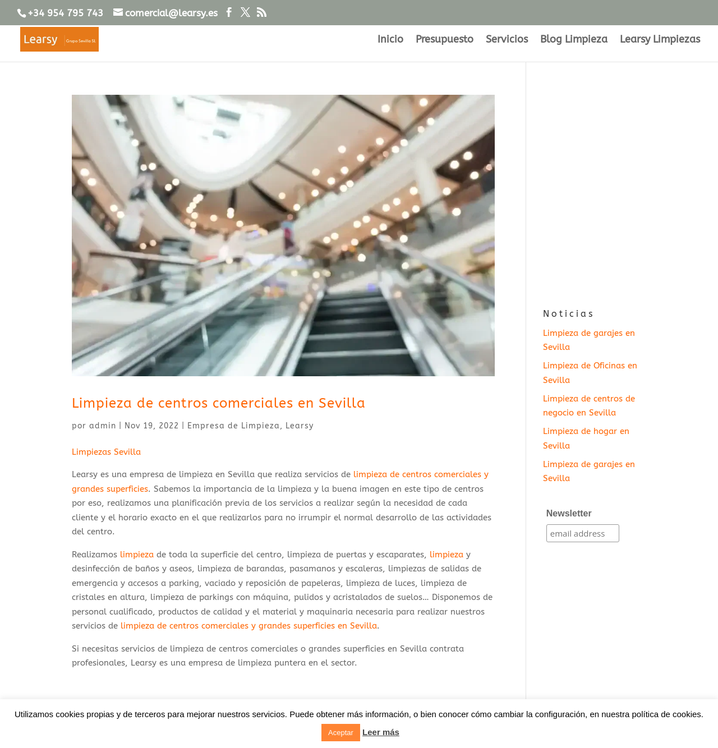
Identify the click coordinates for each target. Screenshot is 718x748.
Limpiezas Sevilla (106, 452)
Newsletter (569, 513)
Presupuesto (444, 40)
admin (102, 426)
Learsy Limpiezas (660, 40)
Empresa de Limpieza (233, 426)
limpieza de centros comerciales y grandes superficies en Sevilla (249, 626)
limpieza (137, 555)
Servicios (507, 40)
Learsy (300, 426)
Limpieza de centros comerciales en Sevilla (219, 403)
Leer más (380, 732)
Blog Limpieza (573, 40)
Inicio (390, 40)
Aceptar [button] (340, 732)
